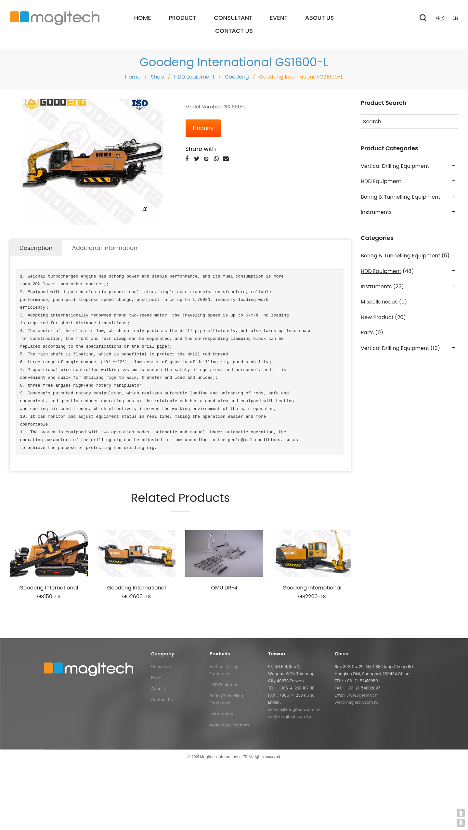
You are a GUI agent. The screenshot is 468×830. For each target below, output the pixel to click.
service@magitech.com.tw (294, 709)
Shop (157, 77)
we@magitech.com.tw (290, 716)
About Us (160, 688)
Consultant (162, 666)
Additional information (104, 248)
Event (156, 677)
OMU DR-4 (224, 587)
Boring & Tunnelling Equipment (400, 197)
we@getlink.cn (363, 695)
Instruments (376, 212)
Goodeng (237, 77)
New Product (377, 317)
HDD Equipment (194, 77)
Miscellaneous (379, 301)
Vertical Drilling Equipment (395, 166)
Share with (200, 149)
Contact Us (162, 699)
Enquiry (203, 128)
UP (461, 813)
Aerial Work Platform (229, 725)
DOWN (461, 823)
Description (36, 248)
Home (133, 77)
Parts (367, 332)
